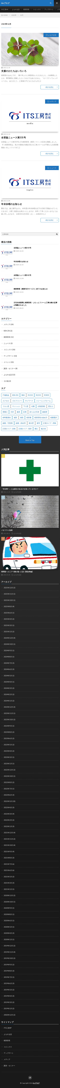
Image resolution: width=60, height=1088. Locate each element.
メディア (53, 102)
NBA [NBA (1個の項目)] (23, 395)
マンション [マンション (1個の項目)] (16, 406)
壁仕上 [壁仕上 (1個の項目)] (50, 406)
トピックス (37, 9)
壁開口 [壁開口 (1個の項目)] (5, 412)
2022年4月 (8, 807)
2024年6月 (8, 669)
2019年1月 (8, 1009)
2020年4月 (8, 933)
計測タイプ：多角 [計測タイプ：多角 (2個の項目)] (9, 429)
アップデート (48, 9)
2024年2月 (8, 694)
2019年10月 (8, 958)
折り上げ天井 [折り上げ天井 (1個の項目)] (34, 412)
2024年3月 (8, 688)
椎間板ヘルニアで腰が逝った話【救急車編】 (17, 572)
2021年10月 (8, 845)
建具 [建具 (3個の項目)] (18, 412)
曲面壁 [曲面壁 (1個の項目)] (44, 412)
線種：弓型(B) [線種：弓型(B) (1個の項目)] (8, 423)
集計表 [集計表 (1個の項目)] (43, 429)
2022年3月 (8, 814)
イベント (7, 362)
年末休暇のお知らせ (11, 204)
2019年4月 (8, 996)
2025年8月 (8, 606)
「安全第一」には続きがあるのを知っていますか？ (19, 489)
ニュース (53, 168)
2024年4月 (8, 682)
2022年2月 (8, 820)
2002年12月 (8, 1015)
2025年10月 (8, 600)
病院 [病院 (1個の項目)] (21, 417)
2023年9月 (8, 726)
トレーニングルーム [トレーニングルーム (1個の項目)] (43, 401)
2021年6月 (8, 870)
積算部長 (26, 9)
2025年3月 (8, 625)
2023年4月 (8, 751)
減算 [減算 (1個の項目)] (15, 417)
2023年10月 (8, 720)
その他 (6, 381)
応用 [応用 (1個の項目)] (24, 412)
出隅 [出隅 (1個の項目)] (33, 406)
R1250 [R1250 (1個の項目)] (30, 395)
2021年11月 (8, 839)
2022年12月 (8, 770)
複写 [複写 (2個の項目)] (38, 423)
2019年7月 (8, 977)
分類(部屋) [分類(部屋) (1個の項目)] (41, 406)
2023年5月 (8, 745)
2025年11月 (8, 594)
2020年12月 (8, 895)
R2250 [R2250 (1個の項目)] (38, 395)
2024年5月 (8, 676)
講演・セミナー (9, 368)
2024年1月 (8, 701)
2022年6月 (8, 795)
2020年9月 (8, 908)
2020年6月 (8, 921)
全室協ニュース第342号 (22, 275)
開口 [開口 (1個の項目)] (36, 429)
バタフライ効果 (7, 530)
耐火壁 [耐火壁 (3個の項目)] (31, 423)
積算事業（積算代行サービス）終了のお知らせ (31, 289)
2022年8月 (8, 782)
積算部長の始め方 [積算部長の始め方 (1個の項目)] (40, 417)
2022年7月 (8, 789)
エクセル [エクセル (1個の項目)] (6, 401)
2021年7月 (8, 864)
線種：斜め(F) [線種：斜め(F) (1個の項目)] (21, 423)
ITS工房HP (4, 9)
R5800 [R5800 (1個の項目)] (46, 395)
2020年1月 (8, 939)
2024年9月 (8, 650)
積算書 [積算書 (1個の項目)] (28, 417)
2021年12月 (8, 833)
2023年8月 (8, 732)
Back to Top (30, 440)
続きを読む (50, 87)
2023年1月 (8, 764)
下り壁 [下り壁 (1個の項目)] (25, 406)
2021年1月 (8, 889)
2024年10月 (8, 644)
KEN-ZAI (7, 331)
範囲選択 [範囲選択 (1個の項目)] (53, 417)
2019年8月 (8, 971)
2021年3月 (8, 883)
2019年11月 (8, 952)
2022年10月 (8, 776)
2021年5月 (8, 877)
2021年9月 (8, 852)
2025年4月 (8, 619)
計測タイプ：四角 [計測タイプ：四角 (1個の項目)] (49, 423)
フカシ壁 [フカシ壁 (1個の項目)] (6, 406)
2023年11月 (8, 713)
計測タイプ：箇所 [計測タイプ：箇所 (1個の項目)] (25, 429)
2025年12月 (8, 588)
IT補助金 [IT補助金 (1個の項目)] (6, 395)
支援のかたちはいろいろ (14, 71)
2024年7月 (8, 663)
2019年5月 (8, 990)
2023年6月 (8, 738)
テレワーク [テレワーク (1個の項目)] (29, 401)
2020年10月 (8, 902)
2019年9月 (8, 965)
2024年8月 (8, 657)
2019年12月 (8, 946)
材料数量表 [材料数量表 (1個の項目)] (7, 417)
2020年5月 (8, 927)
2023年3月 (8, 757)
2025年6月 (8, 613)
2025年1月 (8, 632)
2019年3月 (8, 1002)
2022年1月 (8, 826)
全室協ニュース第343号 (22, 248)
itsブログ (36, 1083)
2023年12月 (8, 707)
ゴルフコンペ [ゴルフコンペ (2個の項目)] (17, 401)
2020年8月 (8, 914)
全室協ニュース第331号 (13, 137)
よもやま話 (16, 9)
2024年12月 (8, 638)
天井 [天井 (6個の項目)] (12, 412)
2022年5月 (8, 801)
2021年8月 (8, 858)
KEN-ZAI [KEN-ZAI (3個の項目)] (15, 395)
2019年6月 (8, 983)
